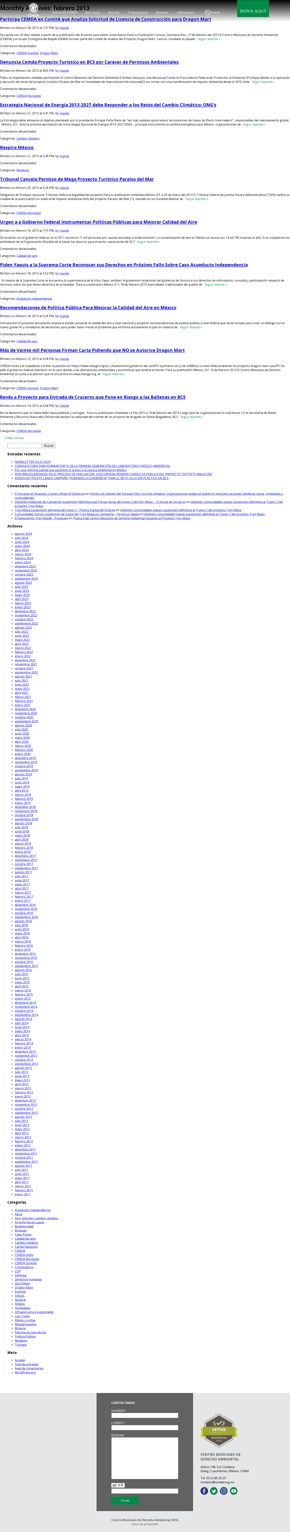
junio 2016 (22, 929)
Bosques (21, 1230)
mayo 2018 (22, 835)
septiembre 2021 (26, 672)
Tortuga (20, 1345)
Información (185, 12)
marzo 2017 (23, 893)
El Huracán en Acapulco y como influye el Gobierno (50, 494)
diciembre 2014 (25, 1003)
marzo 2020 (23, 746)
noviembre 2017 (26, 860)
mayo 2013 (22, 1080)
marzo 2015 (23, 990)
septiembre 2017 (26, 868)
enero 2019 (23, 803)
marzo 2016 (23, 941)
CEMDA (20, 1251)
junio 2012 (22, 1125)
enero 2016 (23, 950)
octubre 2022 (24, 619)
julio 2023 (21, 587)
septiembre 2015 (26, 966)
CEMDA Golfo (24, 1255)
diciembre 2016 (25, 905)
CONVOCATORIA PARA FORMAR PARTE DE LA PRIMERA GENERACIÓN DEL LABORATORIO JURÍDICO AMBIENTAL (92, 466)
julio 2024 (21, 538)
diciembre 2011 (25, 1149)
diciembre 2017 (25, 856)
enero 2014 (23, 1047)
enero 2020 (23, 754)
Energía (20, 1292)
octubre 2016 (24, 913)
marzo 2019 (23, 795)
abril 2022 (21, 644)
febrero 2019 (24, 799)
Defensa (20, 1275)
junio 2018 (22, 831)
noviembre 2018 (26, 811)
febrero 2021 (24, 701)
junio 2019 (22, 782)
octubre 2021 (24, 668)
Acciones (162, 12)
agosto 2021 (23, 676)
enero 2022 (23, 656)
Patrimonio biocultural (30, 1332)
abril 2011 (21, 1182)
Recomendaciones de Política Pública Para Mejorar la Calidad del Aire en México (88, 307)
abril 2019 (21, 791)
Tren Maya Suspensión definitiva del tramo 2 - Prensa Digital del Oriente (65, 510)
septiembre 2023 (26, 579)
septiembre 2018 (26, 819)
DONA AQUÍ (253, 11)
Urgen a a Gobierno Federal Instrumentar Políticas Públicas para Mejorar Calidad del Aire (98, 222)
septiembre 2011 (26, 1162)
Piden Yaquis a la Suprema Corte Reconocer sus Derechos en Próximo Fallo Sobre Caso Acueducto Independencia (124, 265)
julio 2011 (21, 1170)
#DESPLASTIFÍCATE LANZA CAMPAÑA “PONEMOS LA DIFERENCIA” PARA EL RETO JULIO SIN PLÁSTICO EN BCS (91, 478)
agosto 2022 (23, 628)
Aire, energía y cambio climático (36, 1218)
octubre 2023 (24, 575)
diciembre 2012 (25, 1100)
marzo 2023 (23, 603)
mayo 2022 (22, 640)
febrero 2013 (24, 1092)
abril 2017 (21, 888)
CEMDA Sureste (27, 53)
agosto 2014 (23, 1019)
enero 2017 (23, 901)
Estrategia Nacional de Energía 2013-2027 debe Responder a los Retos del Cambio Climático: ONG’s (108, 105)
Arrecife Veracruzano (29, 1222)
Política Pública (25, 1336)
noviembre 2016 (26, 909)
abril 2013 (21, 1084)
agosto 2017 (23, 872)
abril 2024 (21, 550)
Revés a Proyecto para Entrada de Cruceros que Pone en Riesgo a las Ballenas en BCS (93, 397)
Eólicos (19, 1296)
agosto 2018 (23, 823)
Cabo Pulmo (23, 1234)
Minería (20, 1328)
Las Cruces (22, 1316)
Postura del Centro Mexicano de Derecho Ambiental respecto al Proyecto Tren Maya (131, 518)
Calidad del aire (26, 256)
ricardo (64, 28)
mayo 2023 (22, 595)
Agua (18, 1214)
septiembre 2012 (26, 1113)
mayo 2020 (22, 738)
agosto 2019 (23, 774)
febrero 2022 (24, 652)
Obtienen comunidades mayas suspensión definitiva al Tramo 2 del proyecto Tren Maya (180, 510)
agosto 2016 (23, 921)
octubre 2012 (24, 1109)
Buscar (215, 12)
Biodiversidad (24, 1226)
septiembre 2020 (26, 721)
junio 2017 (22, 880)
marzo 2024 (23, 554)
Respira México (17, 147)
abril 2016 (21, 937)
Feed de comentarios (29, 1368)
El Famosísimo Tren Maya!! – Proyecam (41, 518)
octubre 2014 (24, 1011)
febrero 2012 (24, 1141)
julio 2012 (21, 1121)
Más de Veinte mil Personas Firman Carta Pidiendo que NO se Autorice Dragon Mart (92, 350)
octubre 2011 (24, 1158)
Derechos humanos (28, 1279)
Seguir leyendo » (207, 39)
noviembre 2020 (26, 713)
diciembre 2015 (25, 954)
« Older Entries (14, 438)
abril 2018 (21, 840)
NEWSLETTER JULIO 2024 (32, 462)
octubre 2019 (24, 766)
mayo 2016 (22, 933)
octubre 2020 (24, 717)
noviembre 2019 (26, 762)
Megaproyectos (26, 1324)
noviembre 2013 (26, 1056)
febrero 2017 (24, 897)
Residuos (22, 170)
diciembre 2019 (25, 758)
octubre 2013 (24, 1060)
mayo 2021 (22, 689)
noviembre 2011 (26, 1154)
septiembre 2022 (26, 623)
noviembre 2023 (26, 570)
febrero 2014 (24, 1043)
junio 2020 (22, 734)
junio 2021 (22, 685)
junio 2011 (22, 1174)
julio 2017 (21, 876)
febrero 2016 (24, 946)
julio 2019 (21, 778)
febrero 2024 (24, 558)
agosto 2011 (23, 1166)
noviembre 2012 (26, 1105)
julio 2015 (21, 974)
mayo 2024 (22, 546)
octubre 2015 (24, 962)
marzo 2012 (23, 1137)
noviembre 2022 (26, 615)
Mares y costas (25, 1320)
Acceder (20, 1360)
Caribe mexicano (26, 1247)
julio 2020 (21, 729)
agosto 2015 (23, 970)
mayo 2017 (22, 884)
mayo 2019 (22, 787)
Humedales (22, 1308)
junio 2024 (22, 542)
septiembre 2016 (26, 917)
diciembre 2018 (25, 807)
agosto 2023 (23, 583)
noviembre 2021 (26, 664)
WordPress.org (25, 1372)
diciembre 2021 (25, 660)
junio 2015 (22, 978)
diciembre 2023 (25, 566)
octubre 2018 (24, 815)
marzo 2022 (23, 648)
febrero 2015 (24, 994)
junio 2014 (22, 1027)
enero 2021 (23, 705)
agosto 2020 (23, 725)
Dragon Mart (49, 53)
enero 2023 (23, 607)
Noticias (113, 12)
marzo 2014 (23, 1039)
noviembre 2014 (26, 1007)
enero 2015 (23, 999)
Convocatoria (24, 1267)
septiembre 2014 (26, 1015)
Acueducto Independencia (34, 299)
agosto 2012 (23, 1117)
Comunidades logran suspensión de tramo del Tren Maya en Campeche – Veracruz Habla (76, 514)
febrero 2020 (24, 750)
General (20, 1300)
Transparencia (138, 12)
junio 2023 (22, 591)
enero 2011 (23, 1194)
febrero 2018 (24, 848)
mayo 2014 (22, 1031)
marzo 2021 (23, 697)
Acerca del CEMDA (64, 12)
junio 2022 (22, 636)
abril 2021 (21, 693)
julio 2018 (21, 827)
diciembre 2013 (25, 1052)
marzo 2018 (23, 844)
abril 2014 (21, 1035)
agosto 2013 (23, 1068)
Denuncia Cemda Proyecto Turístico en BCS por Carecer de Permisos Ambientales (89, 62)
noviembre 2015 (26, 958)
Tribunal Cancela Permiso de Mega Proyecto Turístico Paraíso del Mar (77, 179)
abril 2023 (21, 599)
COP (18, 1271)
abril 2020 (21, 742)
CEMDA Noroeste (28, 96)
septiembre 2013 (26, 1064)
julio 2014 (21, 1023)
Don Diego (22, 1283)
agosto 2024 (23, 534)
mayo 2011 (22, 1178)
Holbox (20, 1304)
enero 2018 (23, 852)
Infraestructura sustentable (34, 1312)
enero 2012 (23, 1145)
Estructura (92, 12)
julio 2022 (21, 632)
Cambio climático (28, 138)
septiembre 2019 (26, 770)
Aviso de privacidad (145, 1524)
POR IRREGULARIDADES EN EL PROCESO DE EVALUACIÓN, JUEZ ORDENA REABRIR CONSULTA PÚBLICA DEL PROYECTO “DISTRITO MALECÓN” (114, 474)
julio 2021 (21, 681)
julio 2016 (21, 925)
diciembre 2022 (25, 611)
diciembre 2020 (25, 709)
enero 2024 (23, 562)
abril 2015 (21, 986)
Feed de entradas (26, 1364)
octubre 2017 (24, 864)
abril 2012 (21, 1133)
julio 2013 (21, 1072)
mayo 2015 (22, 982)
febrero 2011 (24, 1190)
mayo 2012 (22, 1129)
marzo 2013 (23, 1088)
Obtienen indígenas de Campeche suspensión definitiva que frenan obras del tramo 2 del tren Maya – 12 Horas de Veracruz (100, 502)
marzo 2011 (23, 1186)
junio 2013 (22, 1076)
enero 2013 (23, 1096)
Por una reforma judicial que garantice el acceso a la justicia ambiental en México (71, 470)
